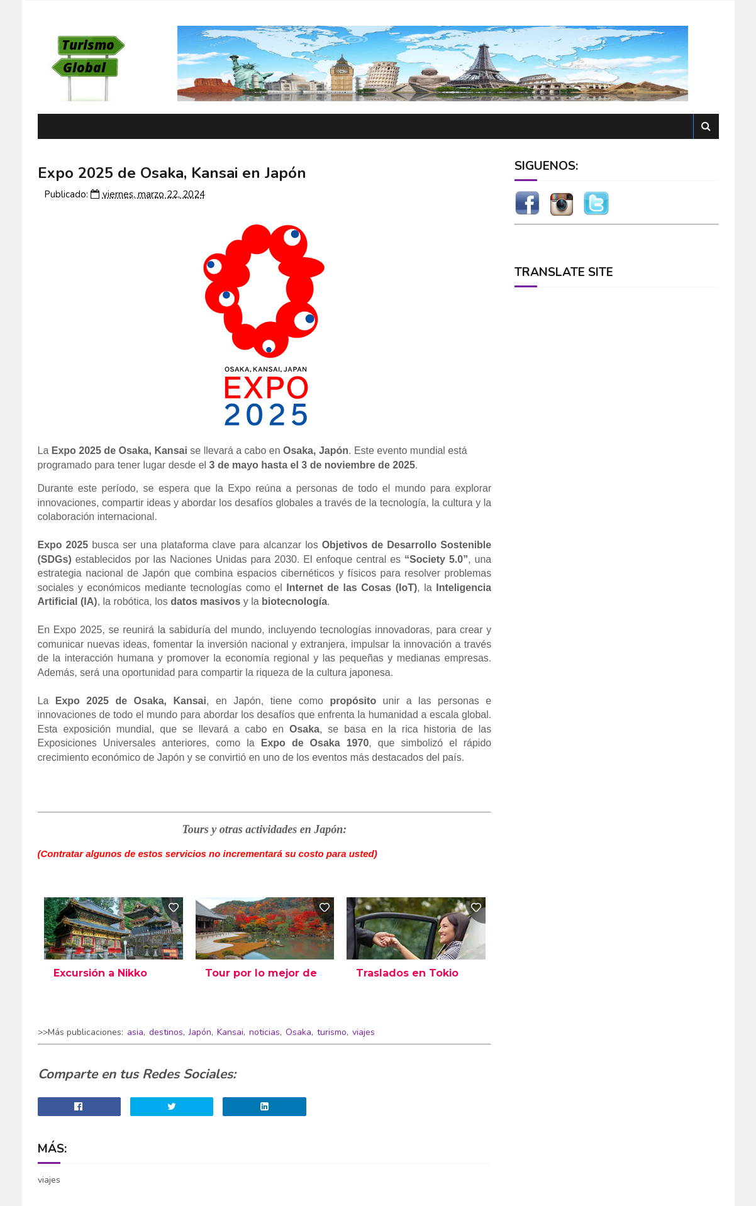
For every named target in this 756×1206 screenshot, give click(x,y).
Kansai (230, 1032)
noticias (264, 1032)
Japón (200, 1032)
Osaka (298, 1032)
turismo (332, 1032)
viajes (363, 1032)
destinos (166, 1032)
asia (135, 1032)
